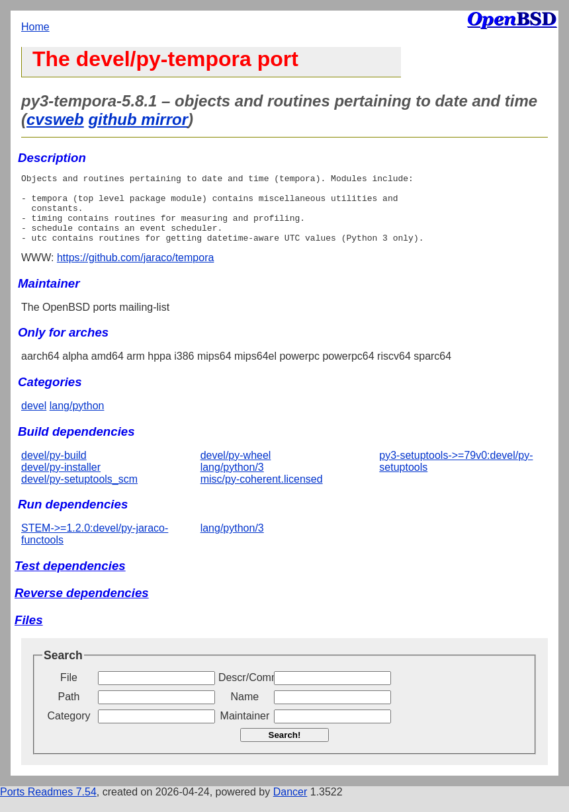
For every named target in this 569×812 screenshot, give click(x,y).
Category (69, 729)
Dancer (290, 805)
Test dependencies (70, 580)
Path (69, 710)
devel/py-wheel (235, 469)
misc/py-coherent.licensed (261, 493)
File (68, 691)
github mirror (138, 119)
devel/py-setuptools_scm (79, 493)
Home (35, 26)
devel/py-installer (61, 481)
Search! (285, 749)
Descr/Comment (244, 691)
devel (33, 419)
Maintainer (245, 729)
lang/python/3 (232, 481)
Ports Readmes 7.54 (48, 805)
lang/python (77, 419)
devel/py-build (54, 469)
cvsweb (55, 119)
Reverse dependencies (82, 607)
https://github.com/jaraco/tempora (135, 271)
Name (245, 710)
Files (29, 634)
